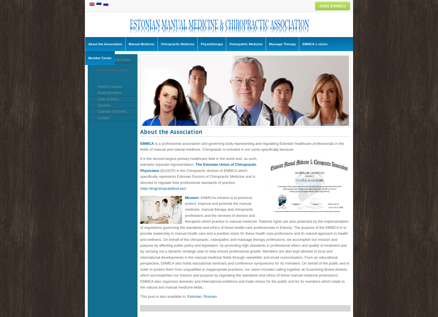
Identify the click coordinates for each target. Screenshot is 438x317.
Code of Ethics (108, 99)
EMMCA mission (109, 87)
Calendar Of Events (112, 112)
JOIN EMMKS (332, 6)
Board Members (109, 93)
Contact (125, 59)
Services (103, 105)
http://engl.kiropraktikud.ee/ (163, 188)
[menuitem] (194, 296)
